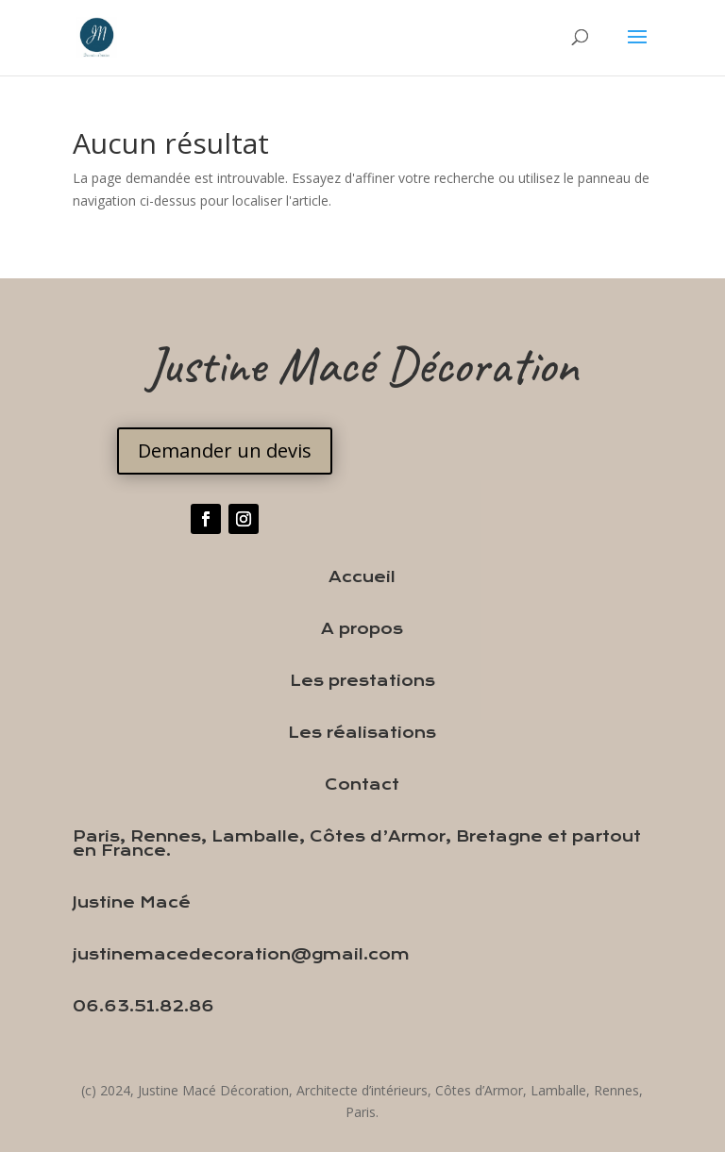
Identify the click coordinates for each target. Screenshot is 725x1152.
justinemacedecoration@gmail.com (241, 954)
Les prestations (362, 681)
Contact (362, 784)
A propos (362, 629)
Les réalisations (362, 733)
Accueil (362, 577)
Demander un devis (225, 450)
